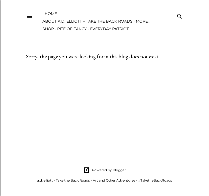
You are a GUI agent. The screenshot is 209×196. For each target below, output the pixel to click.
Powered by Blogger (104, 170)
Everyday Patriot (109, 28)
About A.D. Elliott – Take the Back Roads (87, 21)
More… (143, 21)
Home (51, 13)
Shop (48, 28)
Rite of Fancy (72, 28)
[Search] (179, 15)
